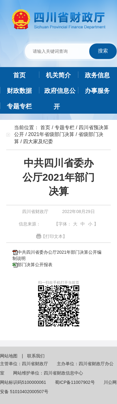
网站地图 (9, 355)
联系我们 (36, 355)
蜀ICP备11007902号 (75, 382)
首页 (45, 127)
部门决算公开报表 (34, 264)
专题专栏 (65, 127)
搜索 (103, 50)
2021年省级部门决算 (51, 134)
